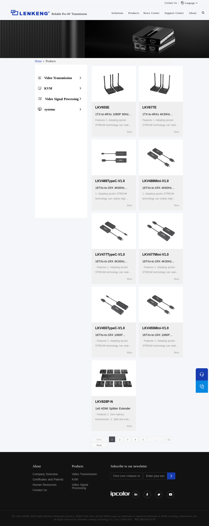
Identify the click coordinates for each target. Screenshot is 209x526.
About (193, 13)
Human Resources (45, 484)
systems (49, 109)
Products (133, 13)
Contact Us (171, 3)
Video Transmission (58, 78)
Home (38, 61)
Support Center (174, 13)
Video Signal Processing (62, 99)
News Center (151, 13)
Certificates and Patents (48, 479)
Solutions (117, 13)
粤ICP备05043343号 (145, 519)
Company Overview (45, 474)
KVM (48, 88)
